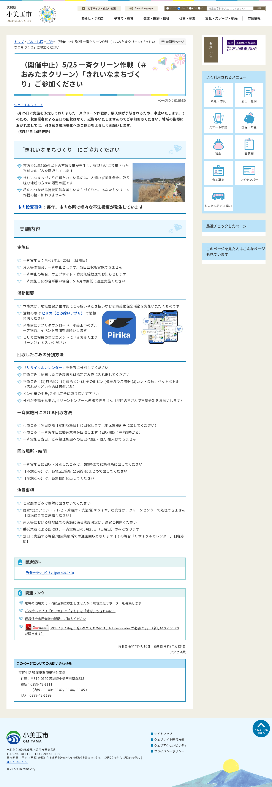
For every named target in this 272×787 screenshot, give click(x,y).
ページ (184, 8)
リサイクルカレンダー (44, 367)
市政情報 (254, 18)
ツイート (36, 104)
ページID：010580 (172, 100)
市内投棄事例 (30, 207)
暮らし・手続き (92, 18)
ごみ (49, 41)
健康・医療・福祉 (156, 18)
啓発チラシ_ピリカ (50, 572)
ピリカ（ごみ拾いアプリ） (63, 313)
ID (202, 8)
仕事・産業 (187, 18)
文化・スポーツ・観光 (221, 18)
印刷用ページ (175, 41)
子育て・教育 (123, 18)
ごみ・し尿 (35, 41)
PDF (194, 8)
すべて (172, 8)
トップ (19, 41)
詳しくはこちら (17, 762)
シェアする (22, 104)
